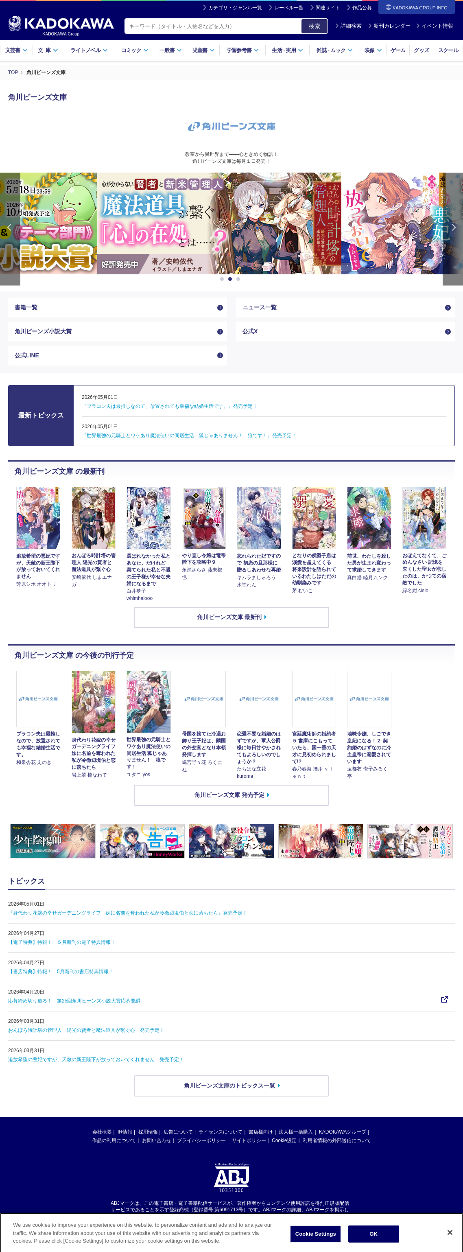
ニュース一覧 (259, 307)
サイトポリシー (249, 1140)
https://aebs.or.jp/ (202, 1216)
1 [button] (223, 279)
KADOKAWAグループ (342, 1132)
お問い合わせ (156, 1140)
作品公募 (362, 8)
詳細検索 (348, 26)
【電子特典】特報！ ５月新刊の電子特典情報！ (62, 942)
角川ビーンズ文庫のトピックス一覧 (229, 1085)
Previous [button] (10, 229)
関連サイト (328, 8)
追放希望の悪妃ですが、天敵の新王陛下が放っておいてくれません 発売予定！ (96, 1059)
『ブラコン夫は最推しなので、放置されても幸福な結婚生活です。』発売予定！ (170, 406)
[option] (231, 223)
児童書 (203, 50)
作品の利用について (114, 1140)
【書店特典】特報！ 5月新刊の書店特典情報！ (61, 971)
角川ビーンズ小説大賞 (43, 331)
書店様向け (261, 1132)
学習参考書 (243, 50)
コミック (135, 50)
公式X (250, 331)
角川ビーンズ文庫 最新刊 (229, 617)
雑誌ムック (335, 50)
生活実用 (287, 50)
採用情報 (148, 1132)
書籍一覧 (26, 307)
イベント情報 (434, 26)
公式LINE (27, 355)
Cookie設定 (284, 1140)
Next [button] (453, 229)
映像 (373, 50)
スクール (448, 50)
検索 (314, 26)
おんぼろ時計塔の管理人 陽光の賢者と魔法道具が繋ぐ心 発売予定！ (86, 1030)
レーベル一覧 (289, 8)
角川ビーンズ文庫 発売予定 (229, 795)
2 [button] (231, 279)
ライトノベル (89, 50)
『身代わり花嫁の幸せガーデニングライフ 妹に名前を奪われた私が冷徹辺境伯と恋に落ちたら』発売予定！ (127, 913)
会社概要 (102, 1132)
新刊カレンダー (389, 26)
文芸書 (16, 50)
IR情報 (125, 1132)
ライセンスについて (220, 1132)
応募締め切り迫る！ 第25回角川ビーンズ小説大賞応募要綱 (74, 1001)
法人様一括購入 (296, 1132)
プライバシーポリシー (201, 1140)
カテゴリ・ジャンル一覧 (235, 8)
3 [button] (239, 279)
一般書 (170, 50)
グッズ (421, 50)
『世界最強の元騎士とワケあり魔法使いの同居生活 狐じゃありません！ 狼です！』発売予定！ (189, 435)
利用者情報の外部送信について (337, 1140)
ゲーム (398, 50)
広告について (178, 1132)
